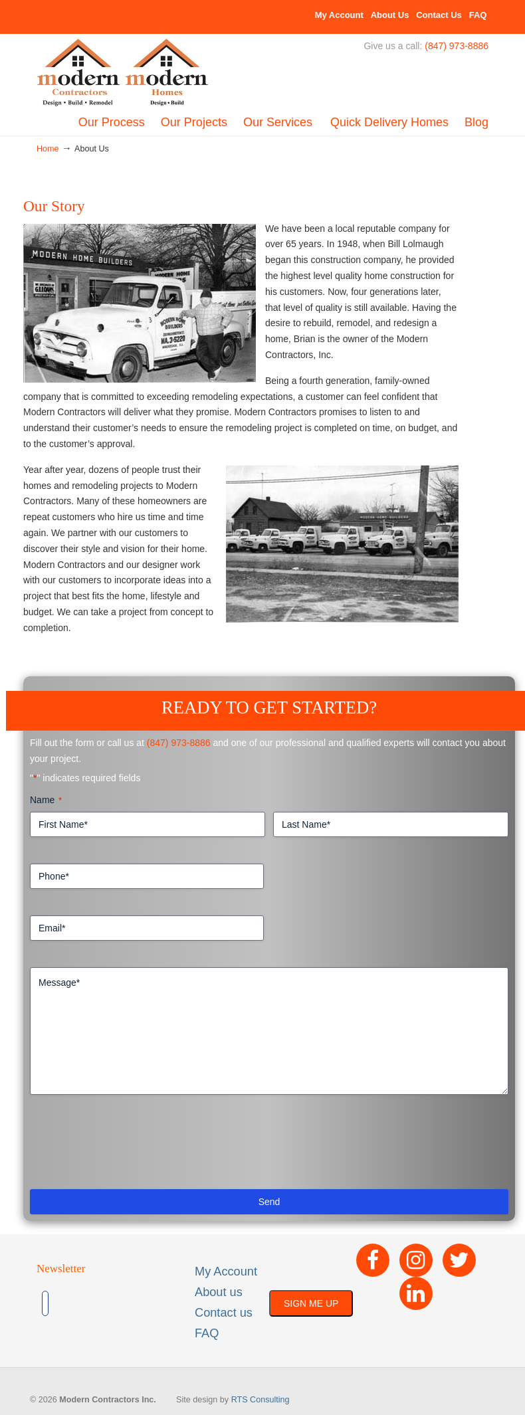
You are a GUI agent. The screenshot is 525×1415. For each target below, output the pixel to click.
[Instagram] (416, 1260)
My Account (339, 15)
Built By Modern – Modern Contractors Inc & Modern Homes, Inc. (123, 73)
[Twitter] (459, 1260)
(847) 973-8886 (456, 46)
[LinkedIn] (416, 1293)
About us (219, 1292)
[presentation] (131, 1147)
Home (48, 148)
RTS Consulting (260, 1399)
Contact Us (439, 15)
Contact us (224, 1312)
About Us (390, 15)
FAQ (478, 15)
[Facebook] (372, 1260)
